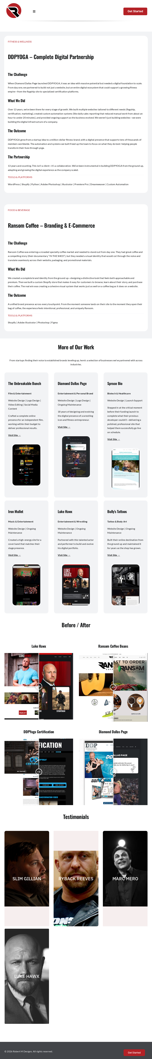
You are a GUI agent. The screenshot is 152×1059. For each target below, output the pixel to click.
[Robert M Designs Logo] (13, 3)
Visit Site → (14, 435)
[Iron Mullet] (26, 565)
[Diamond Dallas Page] (76, 437)
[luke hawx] (76, 565)
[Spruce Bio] (125, 449)
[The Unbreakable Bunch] (26, 445)
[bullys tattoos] (125, 565)
